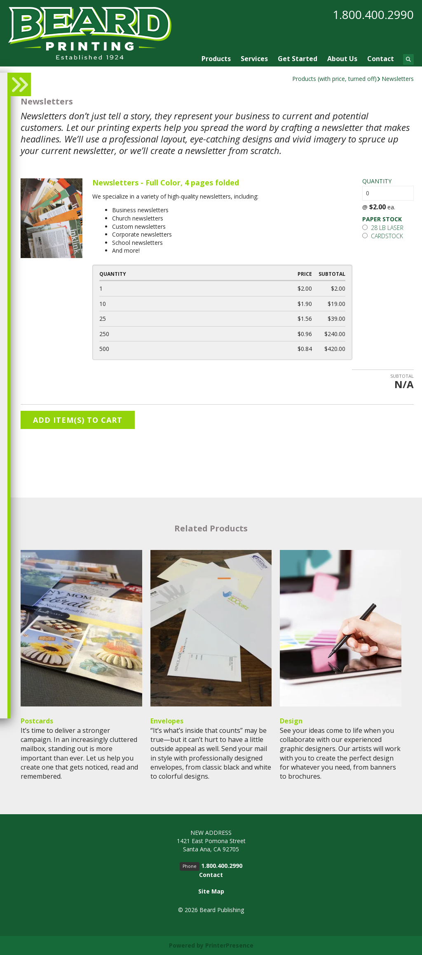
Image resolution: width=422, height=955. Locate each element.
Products (216, 58)
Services (254, 58)
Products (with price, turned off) (334, 79)
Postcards (37, 720)
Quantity (377, 181)
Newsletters (398, 79)
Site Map (211, 891)
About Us (342, 58)
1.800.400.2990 (373, 14)
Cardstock (382, 236)
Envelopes (166, 720)
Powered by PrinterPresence (211, 945)
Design (291, 720)
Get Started (297, 58)
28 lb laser (382, 228)
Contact (380, 58)
